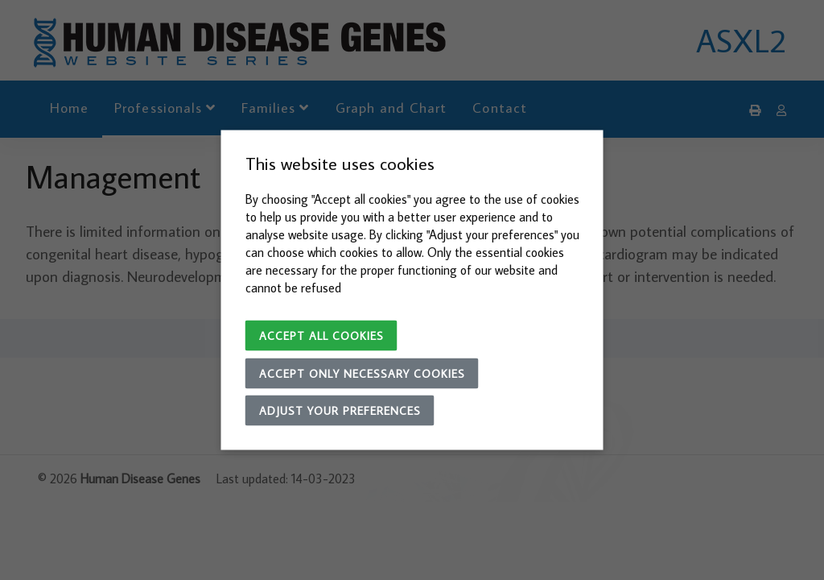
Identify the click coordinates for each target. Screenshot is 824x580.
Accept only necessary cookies (362, 374)
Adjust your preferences (340, 411)
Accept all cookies (321, 336)
